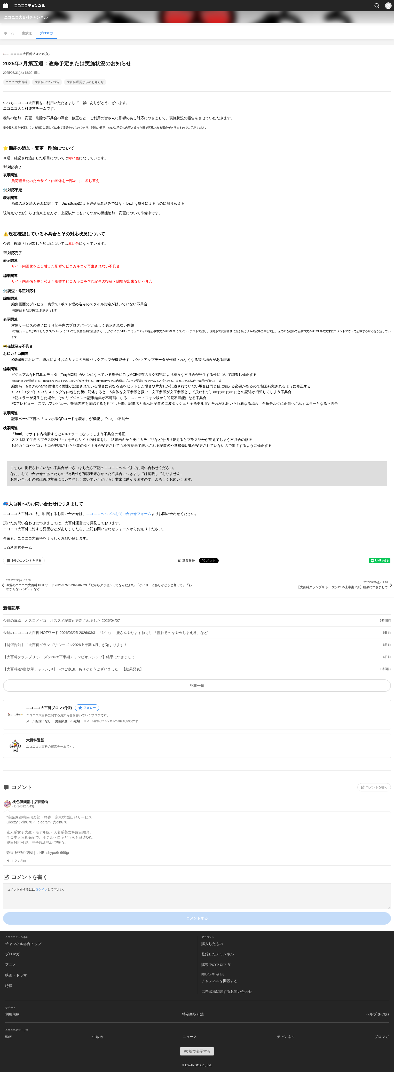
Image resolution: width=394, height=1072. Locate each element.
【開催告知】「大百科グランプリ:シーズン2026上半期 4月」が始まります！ (65, 645)
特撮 (8, 986)
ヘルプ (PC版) (377, 1014)
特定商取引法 (193, 1014)
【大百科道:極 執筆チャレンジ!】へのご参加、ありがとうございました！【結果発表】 (73, 669)
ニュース (190, 1037)
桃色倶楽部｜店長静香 (30, 804)
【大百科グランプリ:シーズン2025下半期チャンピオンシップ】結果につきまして (69, 657)
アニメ (10, 965)
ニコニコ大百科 (16, 82)
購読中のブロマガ (215, 965)
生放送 (27, 33)
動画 (8, 1037)
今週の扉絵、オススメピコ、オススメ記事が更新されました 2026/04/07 (61, 620)
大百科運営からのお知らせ (85, 82)
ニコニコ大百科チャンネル (26, 17)
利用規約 (12, 1014)
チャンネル (286, 1037)
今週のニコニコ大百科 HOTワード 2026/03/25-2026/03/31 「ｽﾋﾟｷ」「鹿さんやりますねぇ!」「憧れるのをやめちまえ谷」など (105, 632)
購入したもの (212, 944)
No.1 (9, 860)
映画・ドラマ (16, 975)
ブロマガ (46, 33)
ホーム (9, 33)
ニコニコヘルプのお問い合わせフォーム (118, 514)
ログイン (41, 889)
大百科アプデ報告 (47, 82)
